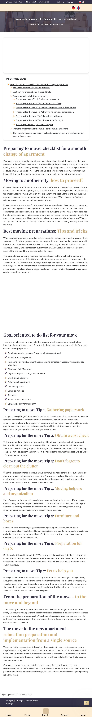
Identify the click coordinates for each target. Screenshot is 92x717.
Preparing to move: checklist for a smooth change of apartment (39, 84)
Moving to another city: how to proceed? (31, 87)
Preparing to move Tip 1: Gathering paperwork (37, 99)
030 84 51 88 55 (14, 2)
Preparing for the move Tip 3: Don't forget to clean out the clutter (46, 107)
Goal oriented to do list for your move (30, 96)
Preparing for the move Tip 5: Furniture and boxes (39, 116)
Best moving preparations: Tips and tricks (32, 91)
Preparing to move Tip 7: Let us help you (34, 124)
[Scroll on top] (86, 703)
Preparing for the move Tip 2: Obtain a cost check (38, 103)
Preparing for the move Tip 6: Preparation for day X (39, 120)
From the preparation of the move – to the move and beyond (40, 128)
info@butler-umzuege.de (37, 2)
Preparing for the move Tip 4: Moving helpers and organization (45, 111)
